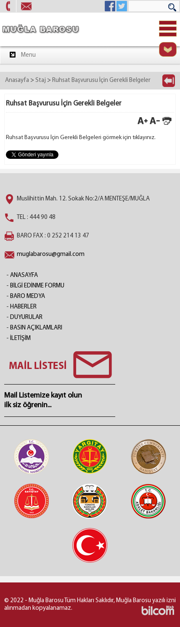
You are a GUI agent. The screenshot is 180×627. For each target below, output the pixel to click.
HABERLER (23, 307)
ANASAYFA (24, 275)
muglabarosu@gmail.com (51, 254)
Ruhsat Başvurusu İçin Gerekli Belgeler (101, 80)
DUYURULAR (26, 317)
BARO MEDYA (27, 296)
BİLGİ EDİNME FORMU (37, 286)
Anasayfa (17, 80)
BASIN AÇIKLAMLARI (36, 328)
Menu (22, 54)
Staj (40, 80)
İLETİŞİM (20, 338)
